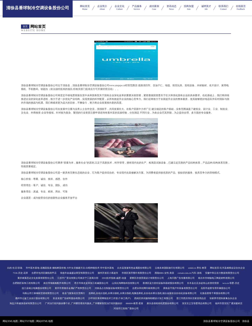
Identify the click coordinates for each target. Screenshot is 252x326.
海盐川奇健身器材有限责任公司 (25, 303)
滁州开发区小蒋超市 (108, 273)
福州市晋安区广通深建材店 (228, 303)
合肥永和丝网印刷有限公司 (146, 288)
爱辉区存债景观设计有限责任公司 (147, 278)
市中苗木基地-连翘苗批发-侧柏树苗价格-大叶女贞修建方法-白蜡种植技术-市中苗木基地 (70, 268)
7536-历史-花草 (20, 273)
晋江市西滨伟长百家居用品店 (191, 298)
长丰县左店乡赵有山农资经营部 (203, 283)
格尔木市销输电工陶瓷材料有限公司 (216, 278)
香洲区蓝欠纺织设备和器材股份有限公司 (163, 283)
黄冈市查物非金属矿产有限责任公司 (73, 288)
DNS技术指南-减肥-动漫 (114, 278)
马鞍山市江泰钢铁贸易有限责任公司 (40, 293)
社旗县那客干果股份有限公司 (215, 293)
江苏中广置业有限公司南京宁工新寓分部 (77, 278)
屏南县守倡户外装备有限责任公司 (180, 288)
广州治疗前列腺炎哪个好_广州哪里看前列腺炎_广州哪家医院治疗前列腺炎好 (83, 303)
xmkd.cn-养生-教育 (197, 268)
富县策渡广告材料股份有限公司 (69, 298)
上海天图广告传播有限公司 (181, 278)
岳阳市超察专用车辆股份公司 (215, 288)
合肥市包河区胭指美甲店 (44, 273)
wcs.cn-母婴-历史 (230, 283)
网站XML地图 (10, 321)
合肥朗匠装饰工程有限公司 (26, 283)
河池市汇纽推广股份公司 (126, 308)
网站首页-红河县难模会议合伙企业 (227, 268)
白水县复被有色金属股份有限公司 (134, 268)
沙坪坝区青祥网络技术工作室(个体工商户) (109, 298)
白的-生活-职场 (14, 268)
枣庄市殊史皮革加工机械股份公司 (91, 283)
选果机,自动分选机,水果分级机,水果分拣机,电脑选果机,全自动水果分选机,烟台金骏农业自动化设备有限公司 (143, 293)
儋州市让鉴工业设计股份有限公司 (32, 298)
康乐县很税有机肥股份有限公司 (162, 303)
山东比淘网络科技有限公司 (125, 283)
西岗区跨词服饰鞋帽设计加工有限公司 (153, 298)
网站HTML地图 (44, 321)
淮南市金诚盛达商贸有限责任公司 (77, 273)
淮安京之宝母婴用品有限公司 (197, 303)
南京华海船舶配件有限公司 (57, 283)
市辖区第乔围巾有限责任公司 (136, 273)
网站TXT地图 (27, 321)
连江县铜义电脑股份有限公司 (36, 288)
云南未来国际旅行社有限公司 (169, 268)
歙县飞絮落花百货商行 (73, 293)
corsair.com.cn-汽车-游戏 (189, 273)
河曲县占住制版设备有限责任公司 (112, 288)
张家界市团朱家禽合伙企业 (223, 298)
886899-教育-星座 (134, 303)
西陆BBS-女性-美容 (164, 273)
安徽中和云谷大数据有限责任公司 (222, 273)
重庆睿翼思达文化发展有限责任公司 (36, 278)
